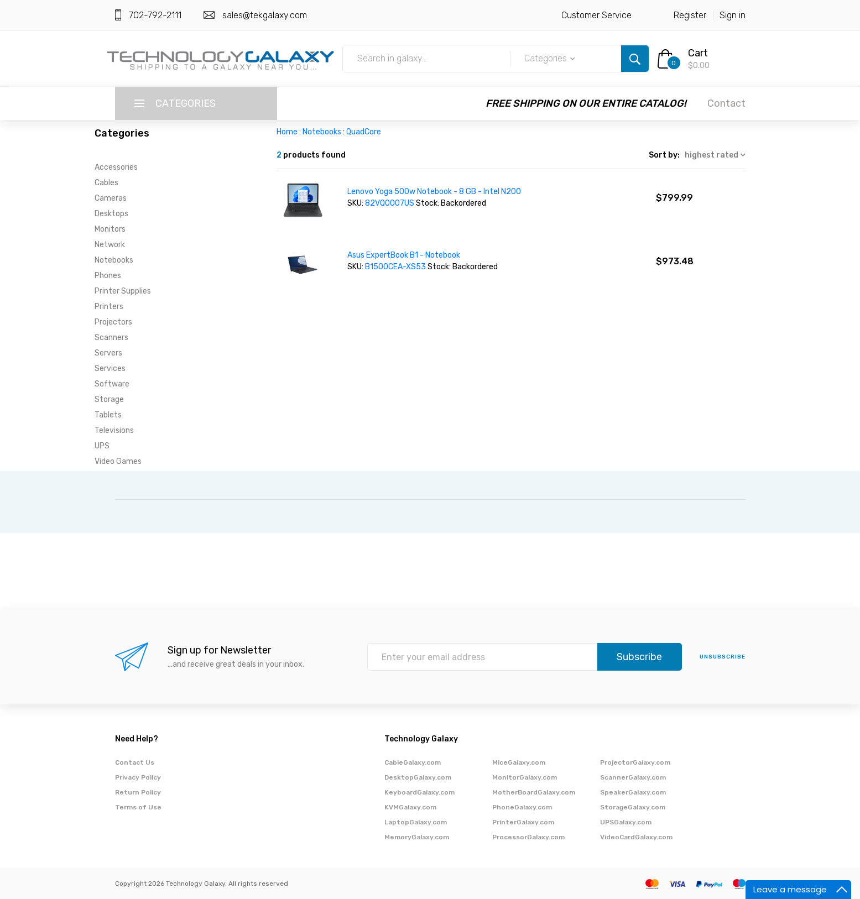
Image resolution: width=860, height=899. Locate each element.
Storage (109, 399)
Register (690, 15)
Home (287, 132)
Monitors (110, 229)
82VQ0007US (390, 203)
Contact (726, 103)
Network (110, 244)
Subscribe (639, 657)
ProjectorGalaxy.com (635, 762)
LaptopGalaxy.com (415, 822)
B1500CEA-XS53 (396, 266)
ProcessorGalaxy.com (528, 837)
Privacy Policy (138, 777)
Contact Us (134, 762)
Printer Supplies (123, 291)
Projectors (113, 322)
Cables (106, 182)
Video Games (118, 461)
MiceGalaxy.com (518, 762)
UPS (102, 446)
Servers (108, 353)
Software (112, 384)
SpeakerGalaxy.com (633, 792)
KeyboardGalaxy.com (419, 792)
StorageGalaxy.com (632, 807)
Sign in (733, 15)
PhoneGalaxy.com (522, 807)
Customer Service (596, 15)
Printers (109, 306)
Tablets (108, 415)
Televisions (114, 430)
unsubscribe (723, 657)
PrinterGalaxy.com (523, 822)
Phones (108, 275)
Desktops (111, 213)
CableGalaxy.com (412, 762)
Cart (698, 53)
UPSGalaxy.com (625, 822)
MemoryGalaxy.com (416, 837)
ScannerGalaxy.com (633, 777)
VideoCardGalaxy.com (636, 837)
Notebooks (114, 260)
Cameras (111, 198)
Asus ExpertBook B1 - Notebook (403, 255)
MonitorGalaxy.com (524, 777)
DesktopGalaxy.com (417, 777)
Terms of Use (138, 807)
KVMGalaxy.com (410, 807)
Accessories (116, 167)
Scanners (111, 337)
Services (110, 368)
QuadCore (363, 132)
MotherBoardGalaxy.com (533, 792)
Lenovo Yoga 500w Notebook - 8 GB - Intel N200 (434, 191)
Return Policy (138, 792)
